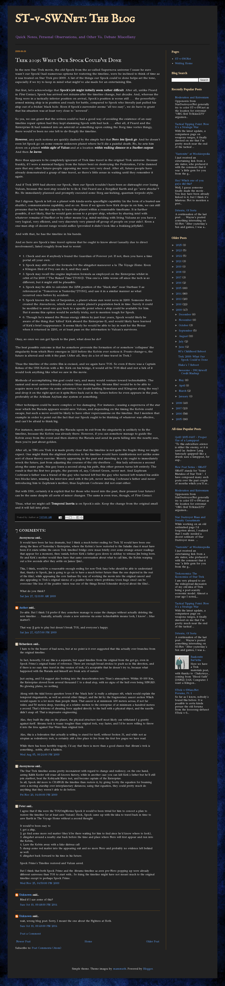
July (182, 341)
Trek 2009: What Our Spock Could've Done (193, 358)
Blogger (148, 968)
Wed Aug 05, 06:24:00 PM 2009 (39, 754)
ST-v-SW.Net (183, 58)
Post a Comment (30, 933)
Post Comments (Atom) (46, 948)
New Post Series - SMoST (191, 467)
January (184, 396)
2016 (179, 282)
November (186, 320)
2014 (179, 293)
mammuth (119, 968)
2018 (179, 272)
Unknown (25, 894)
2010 (179, 304)
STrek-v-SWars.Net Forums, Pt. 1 (186, 691)
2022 (179, 256)
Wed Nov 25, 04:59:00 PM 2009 (39, 883)
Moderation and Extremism (192, 97)
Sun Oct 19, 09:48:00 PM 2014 (38, 904)
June (182, 346)
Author (23, 607)
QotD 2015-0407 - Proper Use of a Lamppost (191, 439)
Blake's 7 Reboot (188, 365)
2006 (179, 413)
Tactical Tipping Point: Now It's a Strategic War (192, 126)
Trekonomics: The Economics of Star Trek (189, 575)
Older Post (152, 941)
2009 (179, 310)
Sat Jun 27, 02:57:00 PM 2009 (38, 632)
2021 (179, 261)
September (186, 330)
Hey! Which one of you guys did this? (189, 182)
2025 (179, 245)
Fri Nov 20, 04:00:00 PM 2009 (38, 794)
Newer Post (23, 941)
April (182, 385)
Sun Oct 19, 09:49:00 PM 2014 (38, 926)
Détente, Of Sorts (185, 210)
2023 (179, 250)
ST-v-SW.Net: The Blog (75, 19)
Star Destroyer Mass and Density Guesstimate (190, 519)
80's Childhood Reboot (192, 351)
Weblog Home (184, 63)
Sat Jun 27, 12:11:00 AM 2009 (38, 596)
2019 (179, 266)
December (185, 314)
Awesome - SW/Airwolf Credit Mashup (192, 372)
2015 (179, 288)
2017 (179, 277)
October (184, 325)
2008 (179, 403)
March (183, 390)
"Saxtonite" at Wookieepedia (192, 153)
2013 (179, 299)
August (184, 336)
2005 (179, 419)
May (182, 380)
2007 (179, 408)
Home (88, 941)
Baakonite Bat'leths (197, 658)
